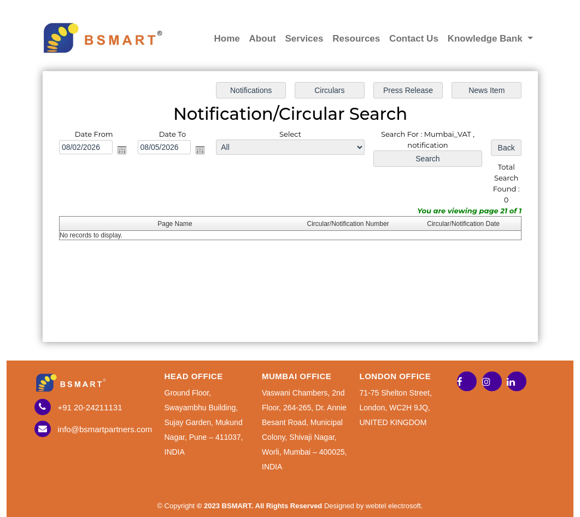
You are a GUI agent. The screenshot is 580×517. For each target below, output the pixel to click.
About (262, 38)
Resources (356, 38)
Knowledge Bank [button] (486, 38)
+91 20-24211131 (90, 407)
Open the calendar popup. (121, 150)
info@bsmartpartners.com (105, 429)
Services (304, 38)
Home (227, 38)
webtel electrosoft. (394, 506)
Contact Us (413, 38)
